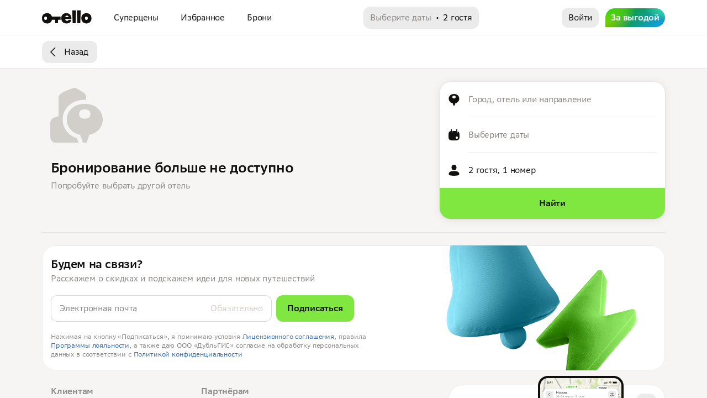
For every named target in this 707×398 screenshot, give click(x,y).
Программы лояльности (90, 345)
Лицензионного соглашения (288, 336)
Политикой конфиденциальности (188, 354)
